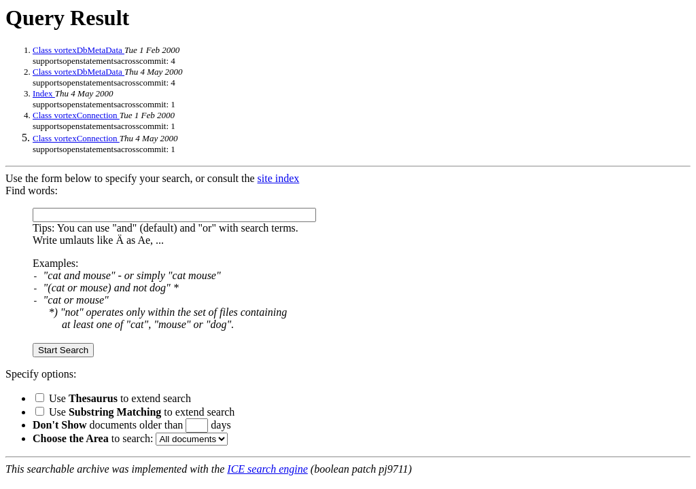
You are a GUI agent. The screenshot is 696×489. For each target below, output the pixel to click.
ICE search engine (267, 469)
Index (44, 93)
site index (279, 178)
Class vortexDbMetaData (78, 50)
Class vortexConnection (76, 115)
